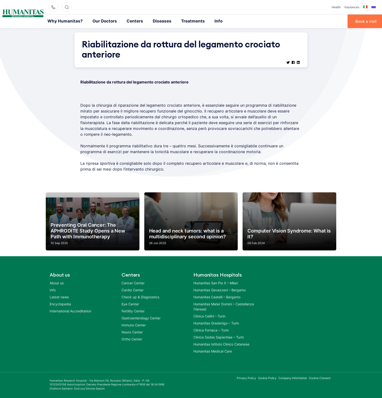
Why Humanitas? (63, 21)
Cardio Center (133, 289)
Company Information (292, 377)
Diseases (153, 21)
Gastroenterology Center (141, 317)
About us (57, 282)
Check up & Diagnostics (140, 296)
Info (206, 21)
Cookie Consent (319, 377)
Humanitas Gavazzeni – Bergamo (219, 289)
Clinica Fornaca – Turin (211, 330)
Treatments (182, 21)
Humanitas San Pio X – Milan (215, 282)
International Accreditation (70, 310)
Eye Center (130, 303)
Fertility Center (133, 310)
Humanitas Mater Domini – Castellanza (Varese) (223, 306)
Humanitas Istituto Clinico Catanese (221, 344)
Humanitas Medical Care (212, 351)
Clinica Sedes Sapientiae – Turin (218, 337)
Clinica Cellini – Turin (209, 316)
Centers (128, 21)
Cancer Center (133, 282)
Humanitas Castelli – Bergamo (216, 296)
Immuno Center (134, 325)
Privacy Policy (246, 377)
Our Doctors (100, 21)
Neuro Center (132, 332)
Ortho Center (132, 339)
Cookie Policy (267, 377)
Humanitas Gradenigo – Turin (216, 323)
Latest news (59, 296)
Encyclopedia (60, 303)
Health (336, 7)
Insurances (351, 7)
